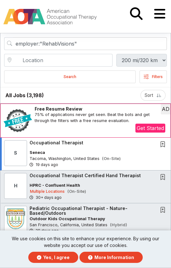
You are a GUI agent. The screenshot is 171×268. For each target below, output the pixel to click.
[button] (159, 14)
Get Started (150, 128)
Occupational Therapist (56, 142)
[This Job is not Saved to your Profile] (164, 144)
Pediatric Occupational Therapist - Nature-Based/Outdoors (78, 211)
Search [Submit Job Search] (70, 77)
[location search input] (63, 60)
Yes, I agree (53, 257)
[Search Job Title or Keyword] (90, 43)
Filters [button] (153, 77)
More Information (111, 257)
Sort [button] (153, 95)
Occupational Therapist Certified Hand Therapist (85, 175)
